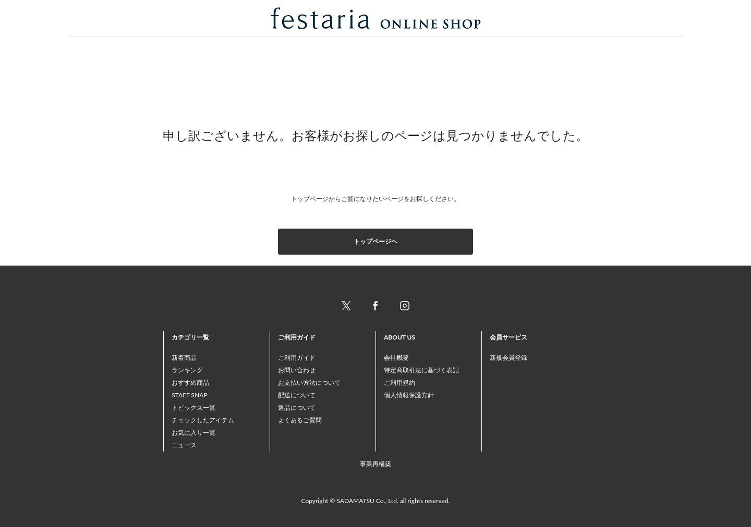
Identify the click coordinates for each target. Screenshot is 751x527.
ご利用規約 (399, 382)
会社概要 (396, 357)
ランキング (187, 370)
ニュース (184, 445)
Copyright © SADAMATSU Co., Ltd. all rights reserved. (375, 501)
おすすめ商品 (190, 382)
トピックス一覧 (193, 407)
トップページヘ (375, 241)
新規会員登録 (508, 357)
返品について (297, 407)
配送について (297, 395)
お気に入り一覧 (193, 432)
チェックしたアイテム (203, 420)
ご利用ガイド (297, 357)
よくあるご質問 (300, 420)
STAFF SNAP (189, 395)
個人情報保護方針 (409, 395)
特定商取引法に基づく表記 (421, 370)
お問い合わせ (297, 370)
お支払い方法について (309, 382)
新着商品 (184, 357)
